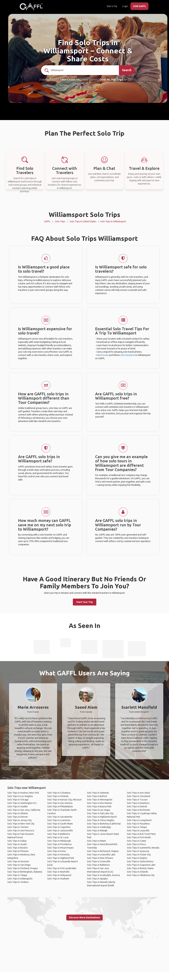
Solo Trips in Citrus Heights (100, 820)
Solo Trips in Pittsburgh (59, 841)
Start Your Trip (84, 602)
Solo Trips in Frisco (136, 844)
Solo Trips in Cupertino (58, 827)
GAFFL (47, 221)
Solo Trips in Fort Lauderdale (61, 868)
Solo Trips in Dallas (17, 841)
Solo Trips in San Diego (19, 865)
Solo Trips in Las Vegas (98, 810)
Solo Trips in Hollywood (59, 875)
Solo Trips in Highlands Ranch (102, 816)
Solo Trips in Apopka (97, 878)
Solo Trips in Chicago (18, 799)
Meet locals (102, 355)
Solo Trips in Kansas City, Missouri (64, 799)
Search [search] (126, 70)
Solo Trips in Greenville (98, 861)
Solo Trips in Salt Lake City (100, 813)
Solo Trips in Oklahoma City (141, 875)
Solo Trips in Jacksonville (60, 830)
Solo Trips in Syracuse (138, 851)
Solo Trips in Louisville (138, 830)
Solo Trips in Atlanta (17, 813)
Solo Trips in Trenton (18, 827)
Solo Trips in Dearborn (138, 803)
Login (125, 6)
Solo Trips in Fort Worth (139, 837)
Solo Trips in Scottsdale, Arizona (103, 875)
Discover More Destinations (84, 917)
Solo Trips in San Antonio (60, 803)
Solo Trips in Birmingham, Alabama (24, 871)
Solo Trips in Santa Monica (140, 861)
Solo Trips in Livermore (58, 820)
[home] (31, 6)
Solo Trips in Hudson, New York (23, 792)
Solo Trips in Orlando (58, 796)
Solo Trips (60, 221)
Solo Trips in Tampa (17, 875)
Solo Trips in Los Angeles (20, 796)
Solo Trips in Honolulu (58, 854)
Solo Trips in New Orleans (100, 858)
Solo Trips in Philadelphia (60, 806)
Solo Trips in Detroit (137, 806)
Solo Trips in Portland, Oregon (22, 868)
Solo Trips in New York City (20, 823)
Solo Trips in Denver (17, 816)
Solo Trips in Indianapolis (19, 878)
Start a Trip (112, 6)
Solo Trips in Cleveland (138, 796)
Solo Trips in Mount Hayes (60, 847)
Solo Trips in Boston (17, 847)
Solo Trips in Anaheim (58, 878)
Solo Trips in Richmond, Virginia (102, 851)
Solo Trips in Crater (136, 841)
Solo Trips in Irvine (56, 851)
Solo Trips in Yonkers (18, 882)
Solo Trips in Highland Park (60, 858)
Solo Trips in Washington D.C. (22, 803)
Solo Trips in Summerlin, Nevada (143, 847)
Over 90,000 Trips (111, 79)
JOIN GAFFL (139, 6)
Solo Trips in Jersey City (19, 820)
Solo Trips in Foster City (139, 854)
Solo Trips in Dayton (137, 858)
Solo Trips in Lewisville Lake (101, 854)
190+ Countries (70, 79)
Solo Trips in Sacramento (59, 816)
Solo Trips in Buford (97, 796)
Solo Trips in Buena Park (99, 806)
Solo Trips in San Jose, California (23, 810)
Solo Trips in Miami (96, 841)
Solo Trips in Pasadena (138, 823)
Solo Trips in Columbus (59, 792)
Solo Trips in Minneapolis (99, 799)
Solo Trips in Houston (18, 861)
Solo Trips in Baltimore (58, 834)
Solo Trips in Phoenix (18, 851)
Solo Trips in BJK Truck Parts (141, 834)
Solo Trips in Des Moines (99, 803)
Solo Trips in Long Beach (139, 820)
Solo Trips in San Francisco (20, 830)
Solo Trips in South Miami (60, 823)
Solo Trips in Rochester (138, 810)
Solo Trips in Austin (17, 844)
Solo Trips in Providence (59, 844)
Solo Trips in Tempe (137, 827)
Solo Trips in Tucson (137, 799)
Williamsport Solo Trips (84, 214)
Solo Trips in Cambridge (99, 827)
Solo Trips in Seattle (17, 806)
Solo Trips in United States (83, 221)
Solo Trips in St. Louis (58, 837)
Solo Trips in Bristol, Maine (140, 868)
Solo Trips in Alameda (98, 792)
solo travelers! (127, 355)
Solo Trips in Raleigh (97, 830)
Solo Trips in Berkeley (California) (104, 823)
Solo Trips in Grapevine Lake (141, 865)
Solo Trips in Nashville (58, 871)
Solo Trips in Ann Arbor (138, 792)
